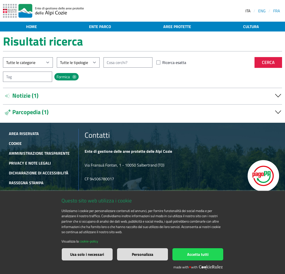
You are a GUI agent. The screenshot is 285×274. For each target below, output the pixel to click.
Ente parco (100, 27)
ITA (248, 11)
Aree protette (177, 27)
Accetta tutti (198, 254)
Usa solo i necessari (87, 254)
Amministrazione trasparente (39, 153)
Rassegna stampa (26, 183)
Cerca (268, 62)
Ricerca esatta (174, 62)
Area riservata (24, 134)
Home (31, 27)
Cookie (15, 143)
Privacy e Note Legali (30, 163)
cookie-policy (88, 241)
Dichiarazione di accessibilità (38, 173)
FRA (276, 11)
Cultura (251, 27)
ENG (262, 11)
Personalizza (142, 254)
